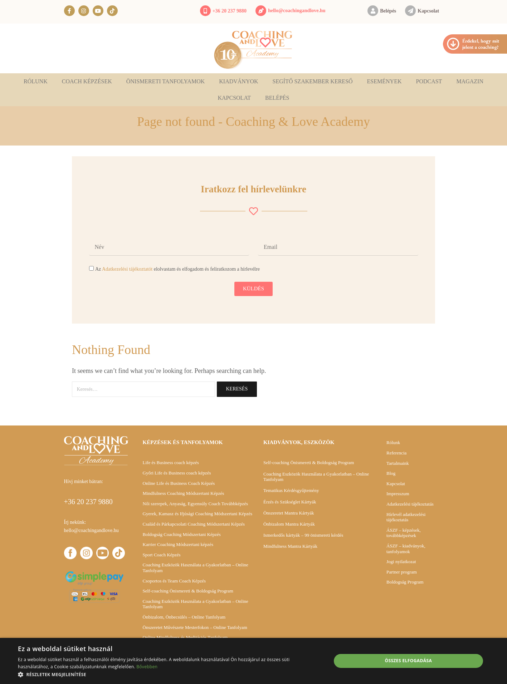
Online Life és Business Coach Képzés (179, 483)
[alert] (253, 661)
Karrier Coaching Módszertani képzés (178, 544)
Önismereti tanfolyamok (165, 81)
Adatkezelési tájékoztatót (127, 269)
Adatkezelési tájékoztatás (410, 504)
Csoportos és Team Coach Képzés (174, 581)
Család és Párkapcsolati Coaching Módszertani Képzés (194, 524)
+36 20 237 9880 (230, 11)
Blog (390, 473)
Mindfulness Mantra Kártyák (290, 546)
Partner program (401, 572)
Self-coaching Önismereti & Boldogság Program (188, 591)
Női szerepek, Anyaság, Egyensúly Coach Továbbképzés (195, 503)
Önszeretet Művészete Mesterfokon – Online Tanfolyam (195, 627)
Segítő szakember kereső (313, 81)
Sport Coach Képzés (162, 554)
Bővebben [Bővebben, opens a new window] (146, 667)
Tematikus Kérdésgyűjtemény (291, 490)
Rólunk (36, 81)
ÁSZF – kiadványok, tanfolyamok (405, 548)
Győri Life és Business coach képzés (177, 473)
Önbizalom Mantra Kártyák (289, 524)
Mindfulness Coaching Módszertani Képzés (183, 493)
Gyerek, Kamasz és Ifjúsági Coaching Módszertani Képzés (197, 513)
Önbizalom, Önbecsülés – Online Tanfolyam (184, 617)
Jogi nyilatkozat (401, 561)
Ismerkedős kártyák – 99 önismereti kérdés (303, 535)
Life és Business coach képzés (171, 462)
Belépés (388, 11)
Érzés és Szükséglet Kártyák (289, 502)
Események (384, 81)
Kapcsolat (428, 11)
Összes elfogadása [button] (408, 661)
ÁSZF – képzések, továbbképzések (403, 532)
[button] (170, 674)
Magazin (469, 81)
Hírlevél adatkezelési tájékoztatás (405, 517)
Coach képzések (87, 81)
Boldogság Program (405, 582)
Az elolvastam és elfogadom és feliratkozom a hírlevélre (177, 269)
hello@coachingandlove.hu (296, 10)
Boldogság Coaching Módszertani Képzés (182, 534)
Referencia (396, 453)
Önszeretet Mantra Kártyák (288, 513)
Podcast (429, 81)
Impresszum (397, 493)
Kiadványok (238, 81)
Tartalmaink (397, 463)
